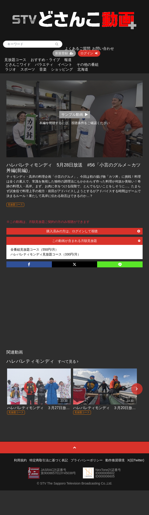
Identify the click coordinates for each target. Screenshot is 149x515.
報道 (68, 60)
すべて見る (68, 361)
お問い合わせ (103, 48)
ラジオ (10, 69)
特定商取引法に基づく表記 (48, 460)
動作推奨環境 (115, 460)
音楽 (43, 69)
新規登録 (64, 53)
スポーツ (27, 69)
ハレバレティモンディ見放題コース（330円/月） (46, 254)
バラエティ (44, 64)
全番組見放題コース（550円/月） (34, 249)
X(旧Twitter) (135, 460)
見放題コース (15, 60)
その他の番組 (87, 64)
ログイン (89, 53)
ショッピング (62, 69)
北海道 (82, 69)
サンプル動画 (74, 114)
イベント (65, 64)
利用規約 (20, 460)
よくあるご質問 (77, 48)
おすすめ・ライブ (45, 60)
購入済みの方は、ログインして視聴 (93, 231)
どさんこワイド (18, 64)
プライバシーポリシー (87, 460)
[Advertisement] (74, 313)
